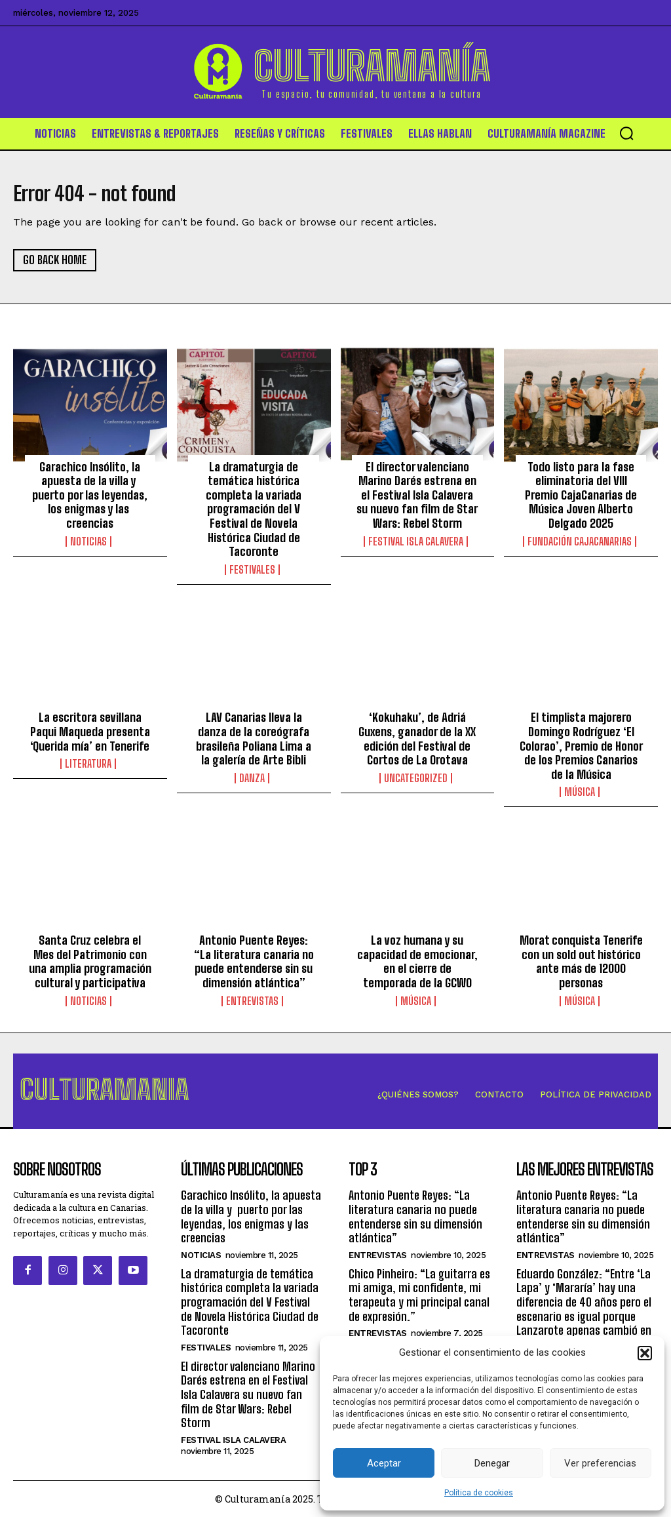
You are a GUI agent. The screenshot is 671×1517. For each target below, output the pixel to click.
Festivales (252, 571)
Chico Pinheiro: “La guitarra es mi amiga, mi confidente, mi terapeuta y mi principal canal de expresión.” (419, 1294)
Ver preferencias (600, 1463)
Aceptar (384, 1463)
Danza (252, 780)
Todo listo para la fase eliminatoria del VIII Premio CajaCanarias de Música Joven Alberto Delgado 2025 (581, 496)
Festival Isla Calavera (415, 543)
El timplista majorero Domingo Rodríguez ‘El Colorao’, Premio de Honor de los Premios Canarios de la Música (581, 747)
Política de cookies (478, 1492)
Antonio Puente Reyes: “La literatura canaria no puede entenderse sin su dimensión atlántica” (254, 963)
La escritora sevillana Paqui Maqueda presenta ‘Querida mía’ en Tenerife (90, 733)
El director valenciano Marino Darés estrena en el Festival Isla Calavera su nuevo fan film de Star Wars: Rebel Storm (417, 496)
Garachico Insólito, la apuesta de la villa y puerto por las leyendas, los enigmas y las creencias (89, 496)
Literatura (88, 765)
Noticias (88, 543)
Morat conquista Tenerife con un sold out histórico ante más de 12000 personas (581, 963)
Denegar (492, 1463)
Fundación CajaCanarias (579, 543)
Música (579, 794)
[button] (644, 1353)
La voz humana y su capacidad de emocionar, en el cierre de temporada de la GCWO (417, 963)
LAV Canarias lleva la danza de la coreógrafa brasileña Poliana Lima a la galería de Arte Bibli (253, 740)
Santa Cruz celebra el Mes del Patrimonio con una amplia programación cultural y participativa (90, 963)
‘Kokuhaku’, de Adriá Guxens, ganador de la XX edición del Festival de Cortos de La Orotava (417, 740)
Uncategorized (416, 780)
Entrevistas (252, 1002)
